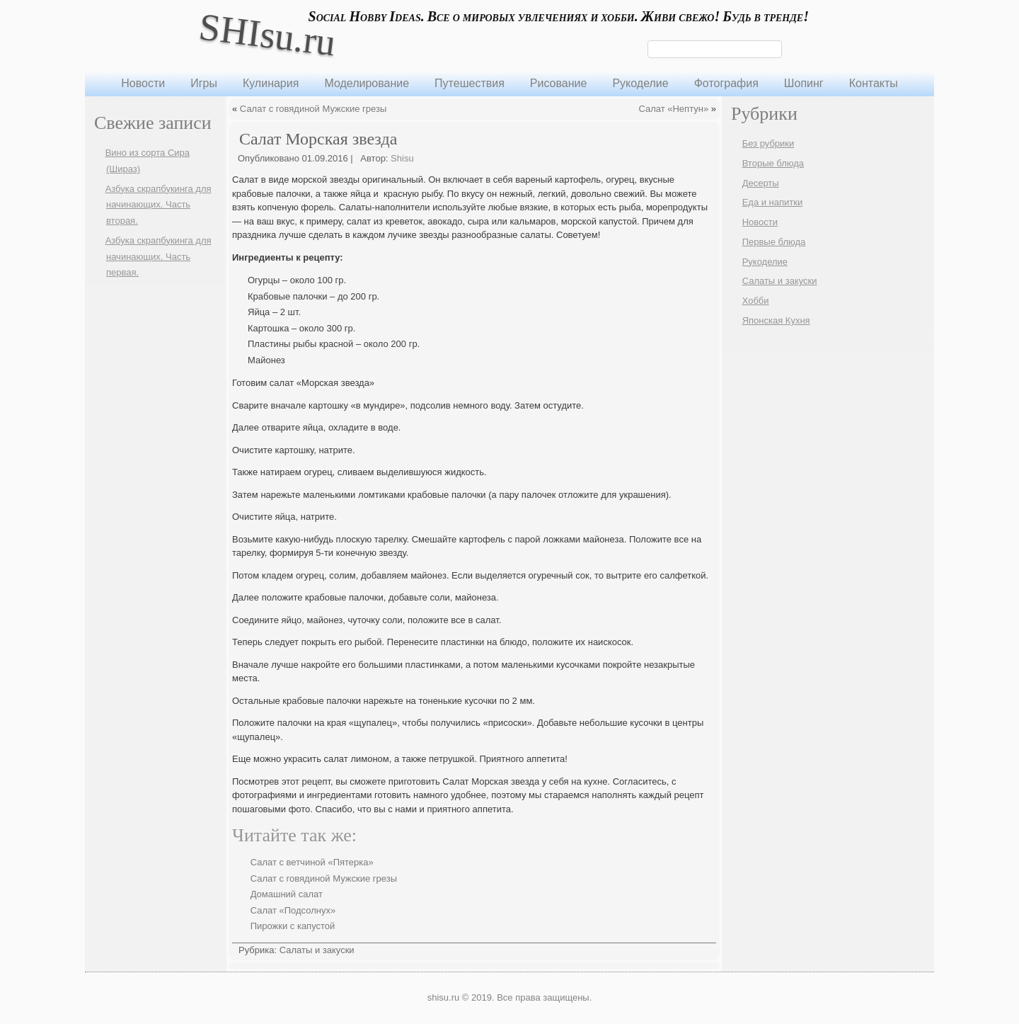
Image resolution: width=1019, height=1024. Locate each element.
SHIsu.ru (267, 34)
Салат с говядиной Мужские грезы (313, 108)
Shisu (402, 158)
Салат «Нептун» (673, 108)
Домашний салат (287, 894)
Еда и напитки (772, 202)
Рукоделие (640, 83)
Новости (143, 83)
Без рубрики (768, 143)
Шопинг (804, 83)
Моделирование (366, 83)
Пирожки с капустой (293, 926)
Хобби (755, 300)
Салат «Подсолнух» (293, 910)
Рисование (558, 83)
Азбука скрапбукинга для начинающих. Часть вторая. (158, 205)
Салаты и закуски (317, 950)
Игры (203, 83)
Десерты (760, 183)
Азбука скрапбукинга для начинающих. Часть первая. (158, 256)
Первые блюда (774, 242)
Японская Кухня (776, 320)
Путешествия (469, 83)
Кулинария (271, 83)
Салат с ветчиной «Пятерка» (312, 862)
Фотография (726, 83)
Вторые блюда (773, 163)
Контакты (873, 83)
